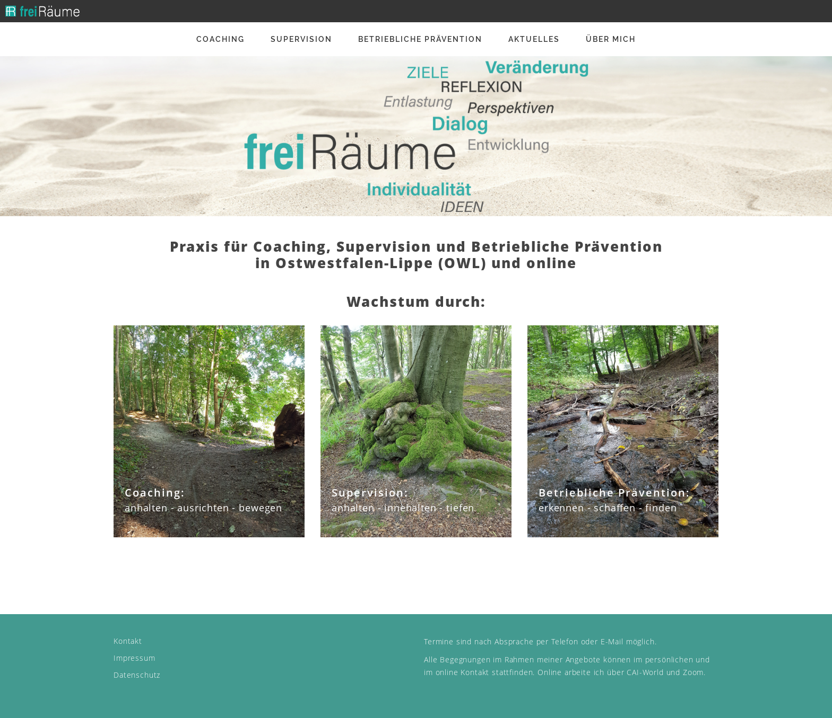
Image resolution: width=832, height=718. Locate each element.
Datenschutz (137, 675)
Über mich (611, 39)
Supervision (301, 39)
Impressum (134, 658)
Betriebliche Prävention (420, 39)
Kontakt (128, 641)
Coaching (220, 39)
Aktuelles (534, 39)
